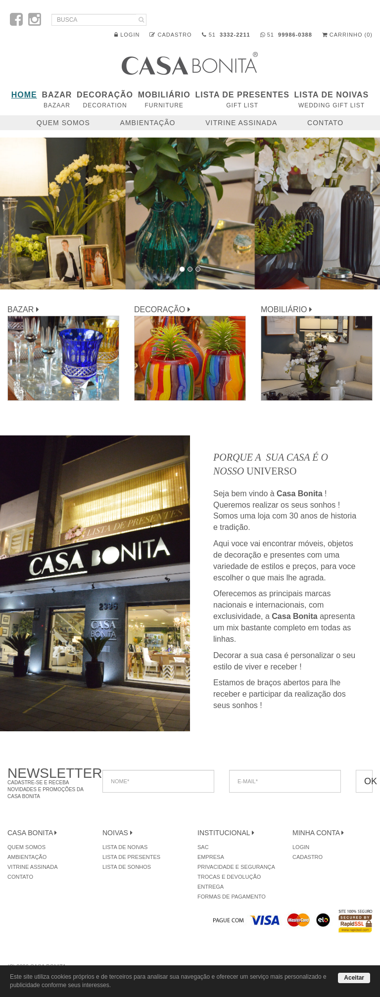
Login (127, 35)
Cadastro (170, 35)
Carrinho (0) (347, 35)
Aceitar (354, 977)
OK (368, 781)
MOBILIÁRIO (164, 100)
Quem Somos (63, 123)
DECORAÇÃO (105, 100)
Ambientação (148, 123)
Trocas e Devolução (229, 877)
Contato (325, 123)
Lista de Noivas (331, 100)
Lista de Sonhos (126, 867)
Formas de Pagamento (231, 897)
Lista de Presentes (242, 100)
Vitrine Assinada (241, 123)
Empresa (210, 857)
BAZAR (57, 100)
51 (226, 35)
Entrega (210, 887)
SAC (203, 847)
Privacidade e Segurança (236, 867)
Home (24, 95)
